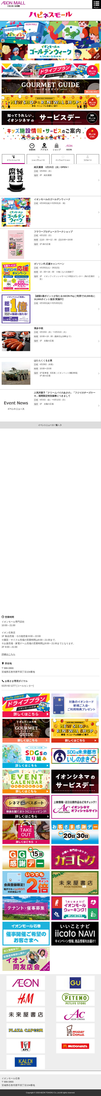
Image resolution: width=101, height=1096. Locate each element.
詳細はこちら (8, 654)
